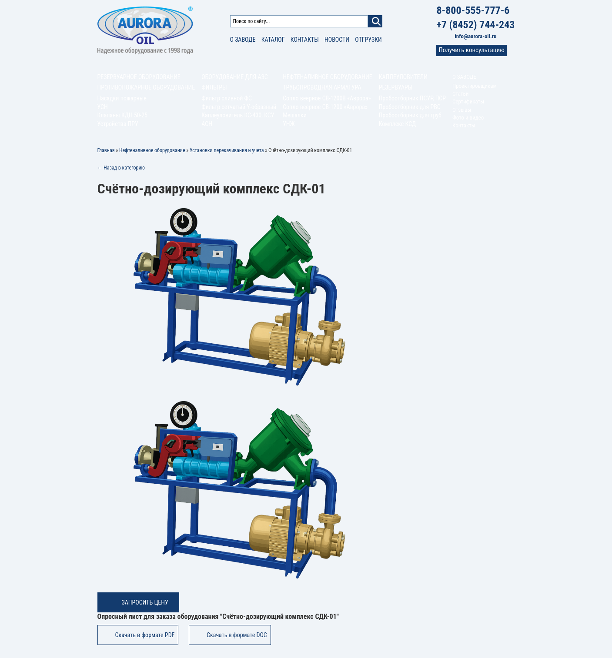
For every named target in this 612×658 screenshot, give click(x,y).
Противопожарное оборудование (146, 87)
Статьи (460, 93)
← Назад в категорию (121, 168)
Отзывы (461, 109)
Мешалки (295, 115)
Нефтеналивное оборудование (327, 76)
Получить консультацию (471, 50)
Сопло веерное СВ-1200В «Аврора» (327, 98)
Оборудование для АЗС (234, 76)
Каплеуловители (403, 76)
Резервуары (396, 87)
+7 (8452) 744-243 (475, 25)
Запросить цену (145, 602)
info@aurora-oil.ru (476, 36)
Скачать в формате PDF (145, 634)
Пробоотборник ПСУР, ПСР (412, 98)
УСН (102, 106)
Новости (336, 39)
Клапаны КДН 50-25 (122, 115)
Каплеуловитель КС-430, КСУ (237, 115)
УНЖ (289, 123)
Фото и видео (468, 117)
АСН (206, 123)
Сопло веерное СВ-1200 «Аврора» (325, 106)
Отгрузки (368, 39)
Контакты (305, 39)
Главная (106, 150)
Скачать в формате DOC (237, 634)
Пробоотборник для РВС (410, 106)
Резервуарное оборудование (139, 76)
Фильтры (214, 87)
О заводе (243, 39)
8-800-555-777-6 (472, 10)
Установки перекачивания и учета (227, 150)
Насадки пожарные (122, 98)
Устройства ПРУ (117, 123)
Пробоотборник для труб (410, 115)
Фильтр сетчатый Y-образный (238, 106)
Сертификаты (468, 101)
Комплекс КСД (397, 123)
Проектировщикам (474, 86)
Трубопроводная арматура (322, 87)
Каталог (273, 39)
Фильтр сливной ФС (226, 98)
